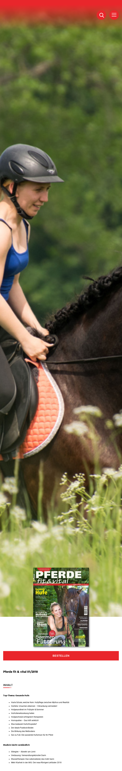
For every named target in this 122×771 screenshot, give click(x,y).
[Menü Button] (114, 15)
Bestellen (61, 655)
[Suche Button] (101, 15)
